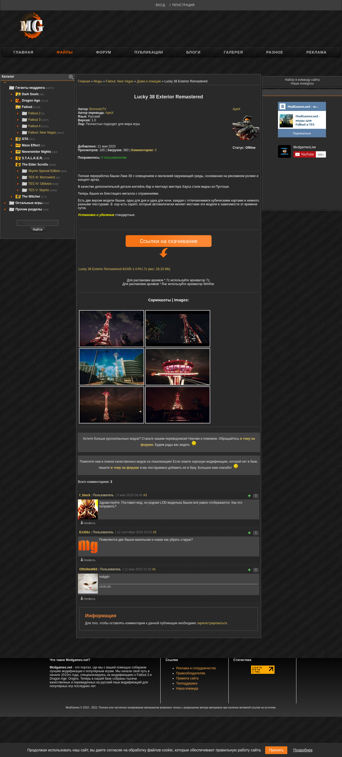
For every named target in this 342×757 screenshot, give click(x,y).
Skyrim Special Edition (43, 171)
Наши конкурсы (302, 83)
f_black (84, 495)
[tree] (37, 149)
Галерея (233, 52)
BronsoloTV (98, 109)
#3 (145, 495)
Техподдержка (187, 683)
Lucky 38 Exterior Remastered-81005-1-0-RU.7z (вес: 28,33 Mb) (124, 269)
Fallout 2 (32, 113)
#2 (154, 532)
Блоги (193, 52)
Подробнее (303, 750)
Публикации (148, 52)
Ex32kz (84, 532)
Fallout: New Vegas (42, 132)
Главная (23, 52)
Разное (274, 52)
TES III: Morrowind (40, 177)
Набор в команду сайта (302, 80)
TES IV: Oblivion (39, 184)
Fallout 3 (34, 120)
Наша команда (187, 688)
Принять (276, 750)
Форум (103, 52)
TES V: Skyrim (39, 190)
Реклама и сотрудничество (196, 668)
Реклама (316, 52)
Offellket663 (88, 569)
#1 (154, 569)
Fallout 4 (34, 126)
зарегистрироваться (212, 623)
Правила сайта (187, 678)
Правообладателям (190, 673)
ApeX (236, 109)
